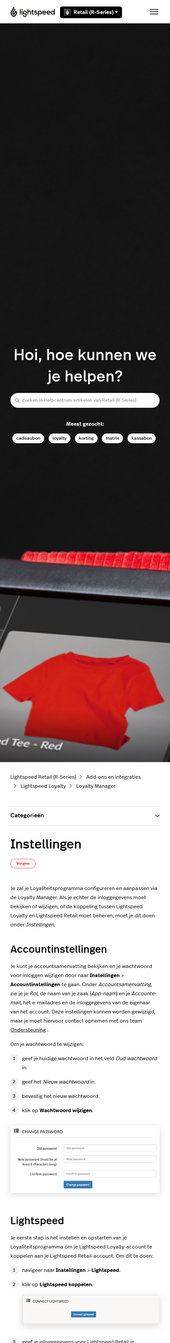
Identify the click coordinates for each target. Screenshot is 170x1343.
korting (86, 438)
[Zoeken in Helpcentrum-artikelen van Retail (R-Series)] (85, 400)
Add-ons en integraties (113, 777)
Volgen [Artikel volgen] (23, 863)
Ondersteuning (28, 1030)
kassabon (141, 438)
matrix (112, 438)
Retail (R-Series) (91, 12)
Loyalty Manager (95, 786)
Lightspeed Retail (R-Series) (43, 777)
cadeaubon (28, 438)
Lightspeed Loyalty (43, 786)
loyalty (60, 438)
